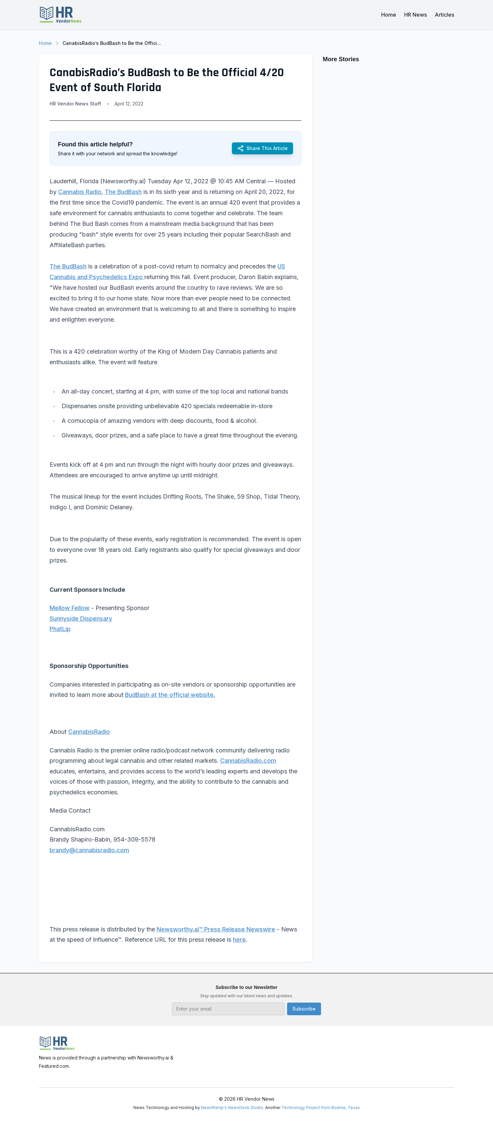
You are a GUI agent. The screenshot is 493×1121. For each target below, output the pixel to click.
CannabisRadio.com (248, 760)
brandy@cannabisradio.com (89, 850)
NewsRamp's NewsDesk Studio (232, 1107)
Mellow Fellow (69, 607)
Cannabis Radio (79, 191)
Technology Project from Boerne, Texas (320, 1107)
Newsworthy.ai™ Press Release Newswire (216, 929)
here (239, 939)
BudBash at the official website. (170, 694)
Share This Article (262, 148)
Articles (444, 14)
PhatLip (60, 628)
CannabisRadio (89, 731)
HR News (415, 14)
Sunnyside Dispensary (81, 618)
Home (388, 14)
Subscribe (304, 1009)
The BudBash (123, 191)
